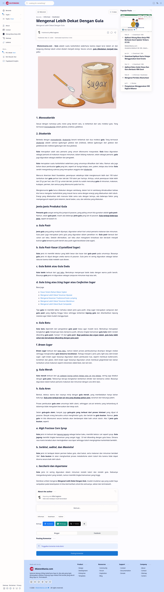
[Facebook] (31, 581)
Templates (82, 576)
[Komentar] (139, 16)
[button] (3, 3)
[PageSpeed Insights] (12, 61)
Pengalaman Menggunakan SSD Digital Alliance (137, 87)
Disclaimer (12, 585)
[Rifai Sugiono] (50, 32)
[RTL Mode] (12, 53)
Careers (143, 576)
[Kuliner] (61, 516)
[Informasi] (41, 516)
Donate (122, 573)
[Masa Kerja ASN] (12, 34)
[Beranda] (12, 10)
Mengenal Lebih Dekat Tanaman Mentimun (57, 301)
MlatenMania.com (42, 588)
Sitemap (5, 585)
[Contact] (12, 30)
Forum (101, 571)
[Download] (137, 35)
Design (81, 568)
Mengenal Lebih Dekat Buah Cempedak (56, 304)
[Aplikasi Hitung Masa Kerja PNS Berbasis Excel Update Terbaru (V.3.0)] (136, 23)
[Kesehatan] (51, 516)
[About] (12, 26)
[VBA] (142, 35)
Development (83, 571)
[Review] (134, 83)
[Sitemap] (12, 38)
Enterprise (82, 573)
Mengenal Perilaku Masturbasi (137, 78)
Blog (100, 576)
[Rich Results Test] (12, 57)
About (143, 568)
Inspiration (103, 573)
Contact (123, 568)
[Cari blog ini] (39, 3)
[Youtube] (35, 581)
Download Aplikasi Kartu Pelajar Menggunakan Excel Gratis (137, 57)
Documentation (125, 571)
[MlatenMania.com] (14, 3)
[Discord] (38, 581)
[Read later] (108, 32)
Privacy (19, 585)
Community (103, 568)
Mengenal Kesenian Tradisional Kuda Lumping (58, 298)
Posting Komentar (77, 553)
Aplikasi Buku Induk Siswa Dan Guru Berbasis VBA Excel (137, 68)
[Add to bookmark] (149, 16)
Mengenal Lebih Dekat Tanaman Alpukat (56, 295)
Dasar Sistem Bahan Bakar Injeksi (53, 292)
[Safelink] (12, 42)
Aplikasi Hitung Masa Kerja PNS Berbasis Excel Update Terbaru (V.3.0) (137, 40)
